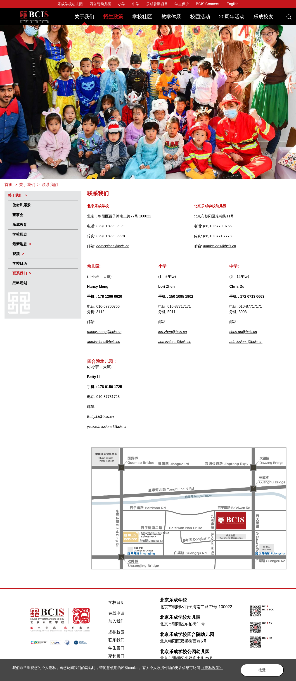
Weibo (9, 639)
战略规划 (19, 283)
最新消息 (19, 244)
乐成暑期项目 (157, 4)
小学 (121, 4)
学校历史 (19, 234)
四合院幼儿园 (100, 4)
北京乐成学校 (173, 600)
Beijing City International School (34, 14)
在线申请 (116, 613)
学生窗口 (116, 648)
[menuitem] (84, 19)
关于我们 (84, 16)
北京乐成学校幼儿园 (180, 617)
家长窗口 (116, 656)
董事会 (17, 215)
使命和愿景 (21, 205)
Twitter (9, 630)
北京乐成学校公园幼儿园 (185, 651)
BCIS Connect (207, 4)
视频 (16, 254)
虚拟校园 (116, 632)
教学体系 (171, 16)
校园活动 (200, 16)
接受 (262, 670)
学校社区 (142, 16)
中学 (135, 4)
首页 (9, 184)
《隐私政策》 (212, 668)
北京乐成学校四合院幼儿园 (187, 634)
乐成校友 (263, 16)
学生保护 (182, 4)
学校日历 (19, 263)
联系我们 (19, 273)
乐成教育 (19, 224)
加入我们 (116, 621)
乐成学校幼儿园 (70, 4)
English (232, 4)
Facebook (9, 621)
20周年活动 (231, 16)
